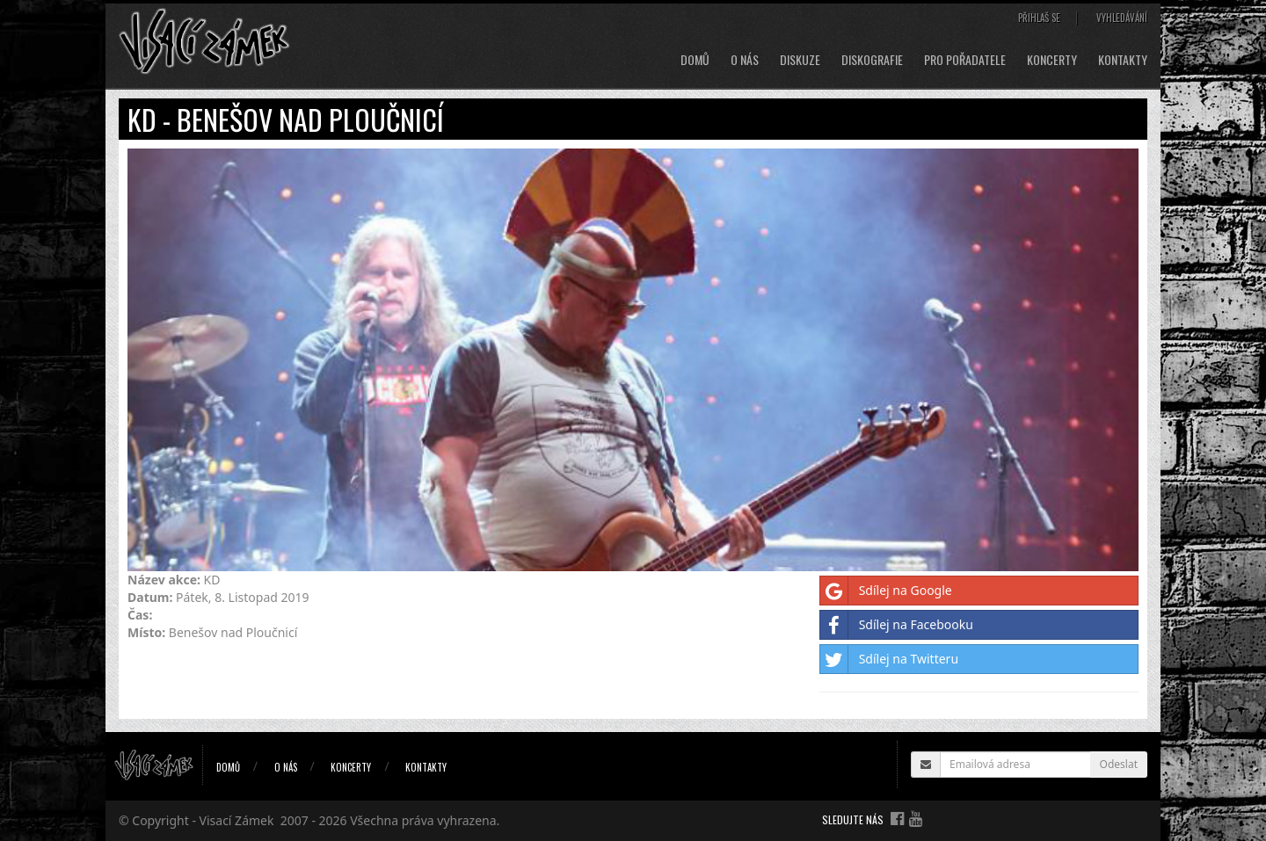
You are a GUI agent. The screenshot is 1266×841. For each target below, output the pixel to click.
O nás (745, 60)
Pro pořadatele (965, 60)
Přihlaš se (1039, 18)
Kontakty (1122, 60)
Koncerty (1052, 60)
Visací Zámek (237, 820)
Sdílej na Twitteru (889, 659)
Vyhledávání (1121, 18)
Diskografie (872, 60)
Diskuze (800, 60)
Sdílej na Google (886, 590)
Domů (694, 60)
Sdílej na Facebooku (896, 625)
